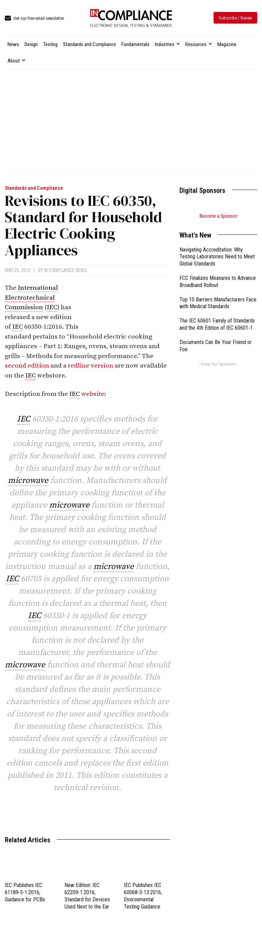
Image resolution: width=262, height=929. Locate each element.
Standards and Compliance (34, 188)
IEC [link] (52, 307)
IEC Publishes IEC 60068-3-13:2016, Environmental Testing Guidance (143, 896)
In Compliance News (65, 270)
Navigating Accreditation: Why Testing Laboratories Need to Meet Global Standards (217, 256)
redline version (90, 366)
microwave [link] (28, 480)
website (92, 394)
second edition (27, 366)
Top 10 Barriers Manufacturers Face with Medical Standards (218, 303)
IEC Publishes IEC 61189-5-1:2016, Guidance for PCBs (25, 892)
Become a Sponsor (218, 216)
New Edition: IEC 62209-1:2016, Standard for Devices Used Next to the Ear (87, 896)
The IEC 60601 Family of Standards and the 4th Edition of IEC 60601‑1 (217, 324)
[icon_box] (34, 18)
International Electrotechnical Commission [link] (31, 297)
